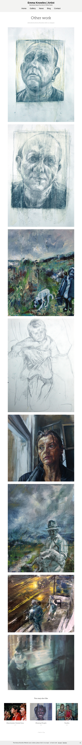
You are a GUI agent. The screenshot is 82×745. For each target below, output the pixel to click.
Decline (65, 742)
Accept (60, 742)
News (41, 8)
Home (24, 8)
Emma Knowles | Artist (41, 2)
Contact (57, 8)
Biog (49, 8)
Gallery (33, 8)
